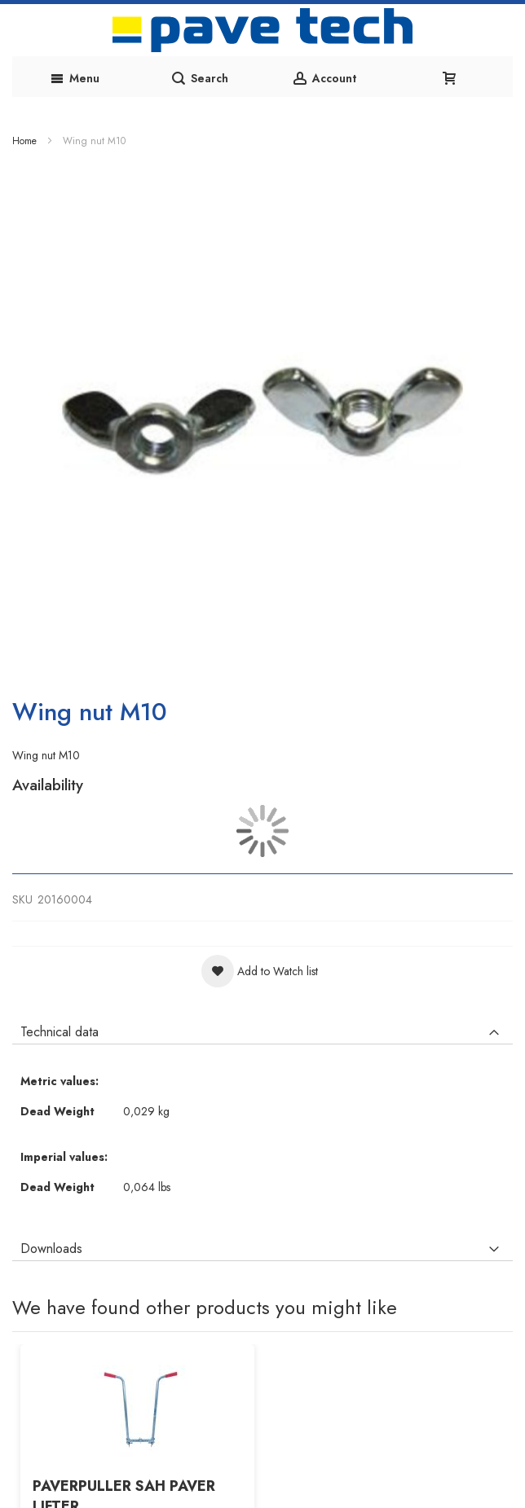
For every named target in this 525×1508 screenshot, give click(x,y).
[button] (259, 971)
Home (24, 141)
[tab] (262, 1028)
